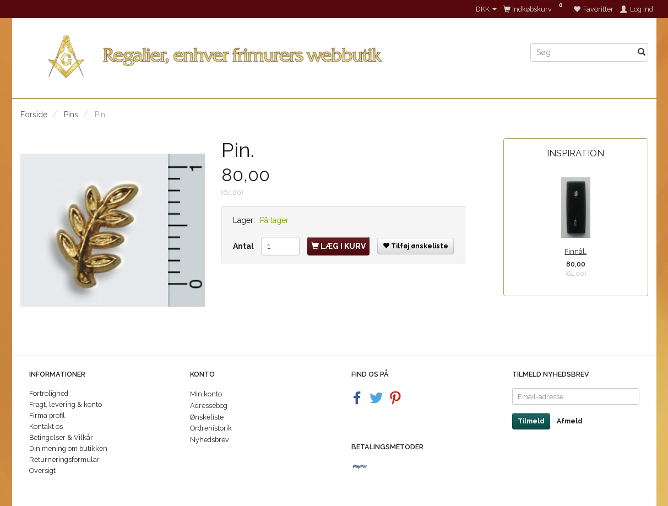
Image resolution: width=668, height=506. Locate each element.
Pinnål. (575, 251)
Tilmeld (531, 421)
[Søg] (641, 52)
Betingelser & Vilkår (61, 437)
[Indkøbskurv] (535, 9)
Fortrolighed (48, 393)
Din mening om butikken (68, 448)
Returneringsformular (64, 459)
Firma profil (47, 415)
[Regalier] (267, 54)
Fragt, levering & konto (65, 404)
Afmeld (570, 421)
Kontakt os (46, 426)
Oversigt (42, 470)
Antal (244, 246)
